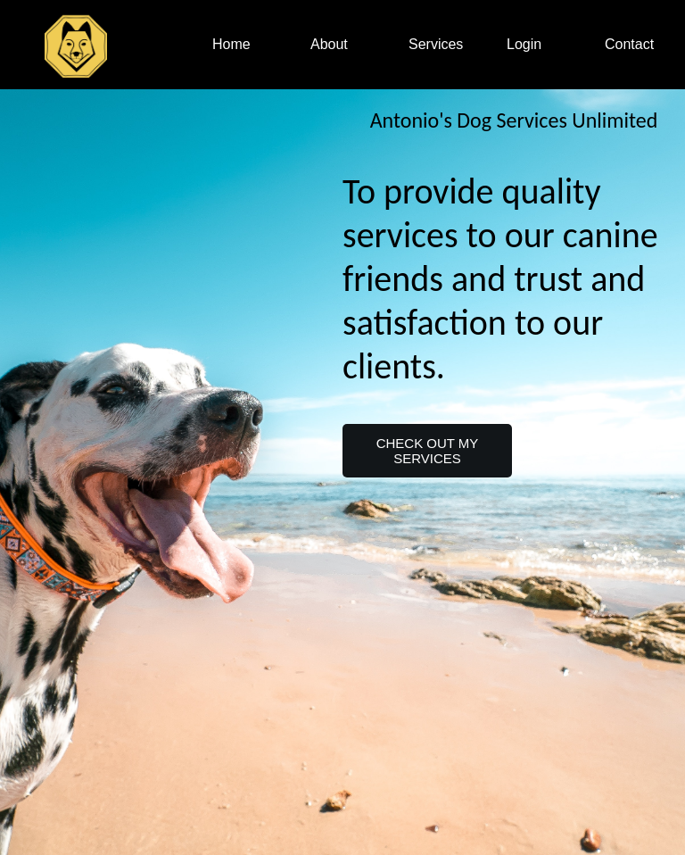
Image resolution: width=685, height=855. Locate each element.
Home (231, 44)
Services (436, 44)
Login (524, 44)
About (329, 44)
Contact (629, 44)
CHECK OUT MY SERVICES (427, 451)
